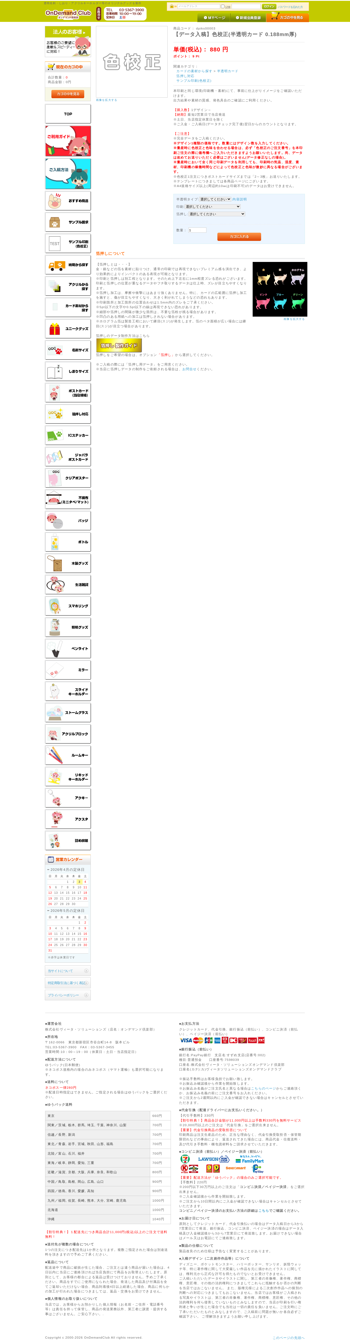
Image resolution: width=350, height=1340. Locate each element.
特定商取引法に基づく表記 (66, 983)
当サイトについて (60, 971)
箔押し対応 (185, 76)
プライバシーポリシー (63, 995)
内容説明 (239, 199)
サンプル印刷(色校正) (193, 80)
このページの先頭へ (289, 1337)
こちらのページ (263, 1088)
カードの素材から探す (194, 71)
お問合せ (189, 369)
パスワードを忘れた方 (290, 6)
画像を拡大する (106, 99)
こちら (263, 1210)
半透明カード (228, 71)
